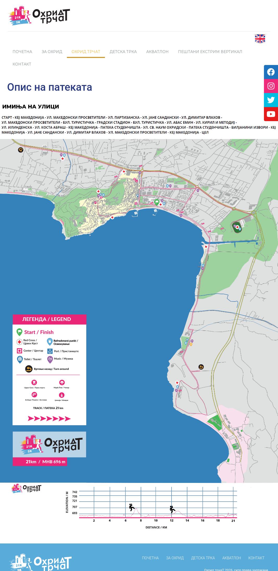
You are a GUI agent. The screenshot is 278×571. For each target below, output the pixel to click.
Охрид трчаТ (86, 51)
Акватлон (157, 51)
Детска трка (123, 51)
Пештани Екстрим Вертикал (210, 51)
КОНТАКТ (256, 545)
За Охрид (52, 51)
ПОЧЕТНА (22, 51)
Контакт (21, 64)
